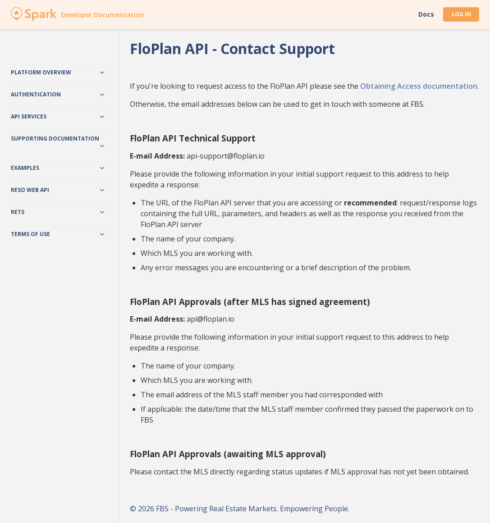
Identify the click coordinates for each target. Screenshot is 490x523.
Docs (426, 14)
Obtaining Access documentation (418, 86)
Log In (461, 14)
